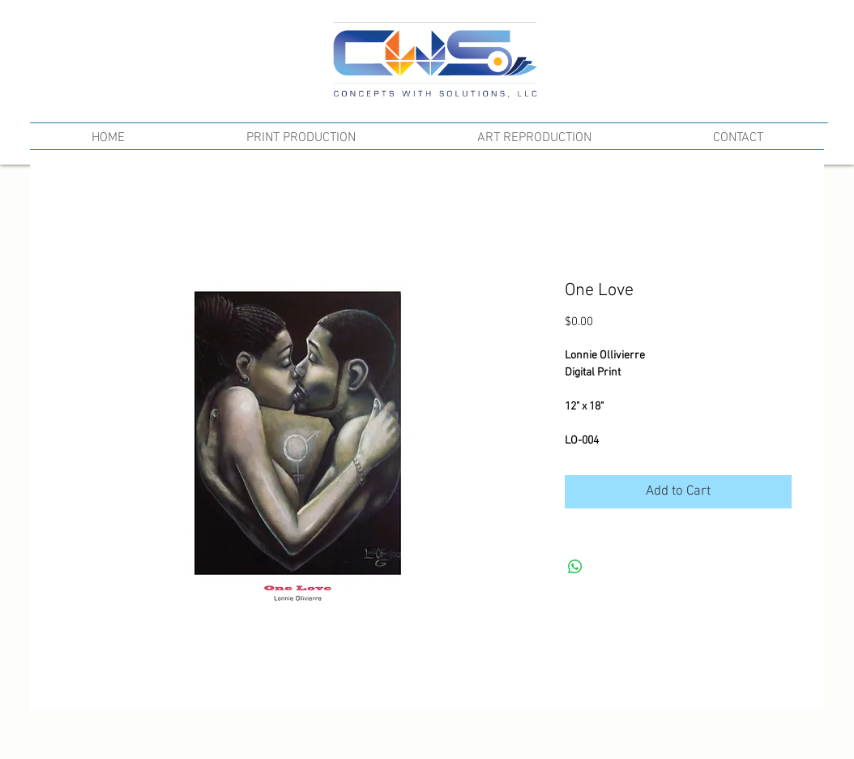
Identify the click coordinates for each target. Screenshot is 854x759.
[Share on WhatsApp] (575, 567)
